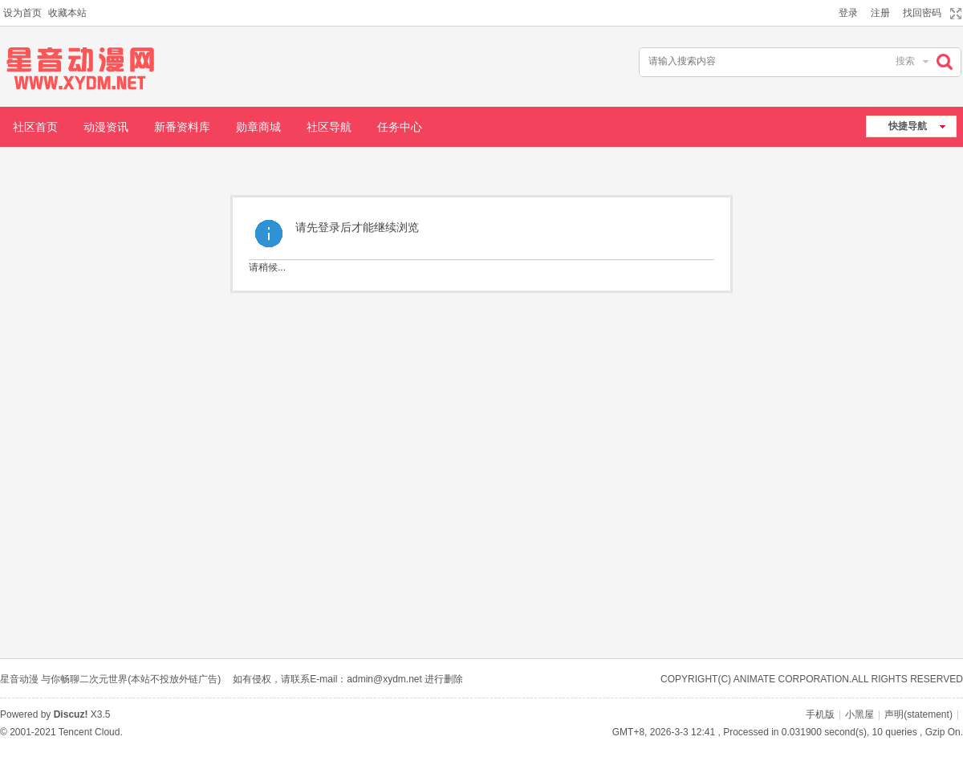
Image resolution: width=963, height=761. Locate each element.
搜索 (905, 61)
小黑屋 (859, 714)
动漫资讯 (105, 126)
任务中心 (399, 126)
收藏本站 (67, 12)
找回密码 (922, 12)
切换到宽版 (954, 13)
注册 (880, 12)
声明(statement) (918, 714)
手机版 (820, 714)
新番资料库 (182, 126)
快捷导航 (907, 126)
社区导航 (329, 126)
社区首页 (35, 126)
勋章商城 (258, 126)
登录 (848, 12)
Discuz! (71, 714)
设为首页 (22, 12)
